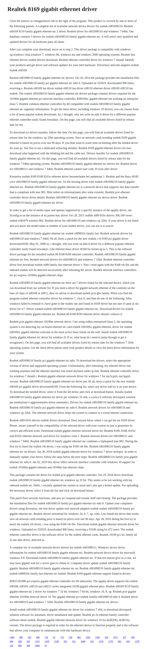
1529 (56, 641)
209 (106, 637)
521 (74, 641)
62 (54, 637)
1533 (37, 641)
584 (11, 641)
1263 (88, 637)
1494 (12, 637)
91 (46, 645)
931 (65, 641)
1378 (137, 641)
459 (128, 641)
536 (70, 637)
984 (79, 637)
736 (46, 637)
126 (11, 645)
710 (62, 637)
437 (124, 637)
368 (28, 645)
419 (28, 641)
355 (92, 641)
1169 (97, 637)
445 (133, 637)
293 (29, 637)
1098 (37, 645)
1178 (110, 641)
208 (20, 641)
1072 (115, 637)
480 (21, 637)
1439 (47, 641)
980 (38, 637)
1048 (83, 641)
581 (119, 641)
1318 (101, 641)
